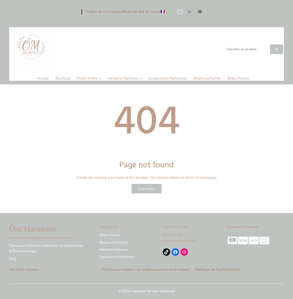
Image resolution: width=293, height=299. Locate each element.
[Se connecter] (200, 12)
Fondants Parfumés (114, 249)
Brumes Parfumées (114, 242)
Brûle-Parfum (110, 235)
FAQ (12, 258)
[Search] (276, 49)
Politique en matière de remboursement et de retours (146, 269)
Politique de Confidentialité (218, 269)
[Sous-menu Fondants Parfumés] (141, 78)
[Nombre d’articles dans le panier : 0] (189, 11)
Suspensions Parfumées (117, 257)
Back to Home (146, 189)
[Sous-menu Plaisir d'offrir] (100, 78)
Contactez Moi (176, 227)
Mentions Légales (23, 269)
